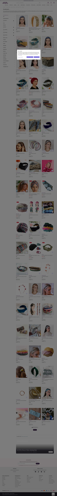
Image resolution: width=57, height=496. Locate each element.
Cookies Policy (21, 54)
